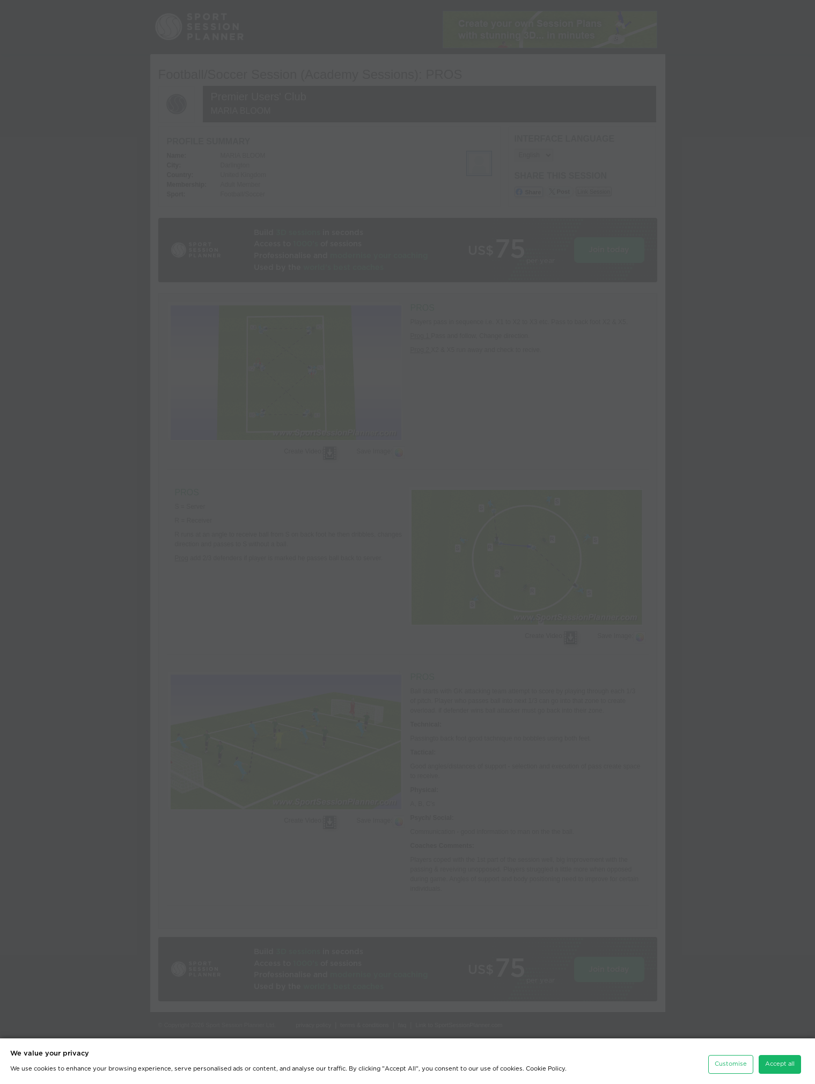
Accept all (780, 1061)
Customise (731, 1061)
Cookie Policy (545, 1065)
